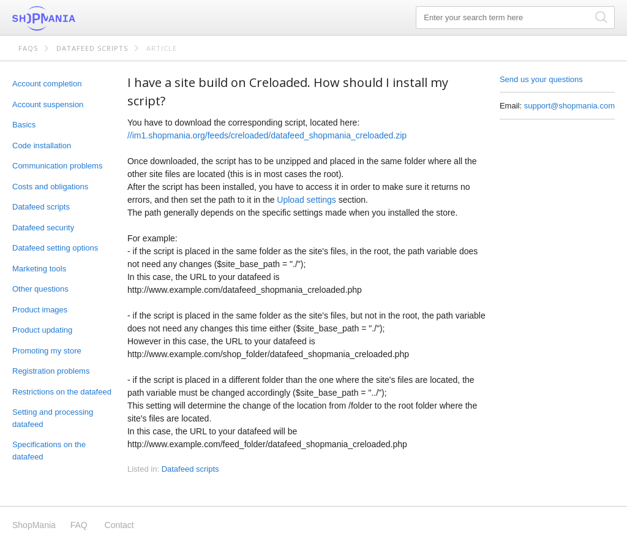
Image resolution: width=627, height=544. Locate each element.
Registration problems (50, 371)
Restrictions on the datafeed (61, 391)
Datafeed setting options (55, 247)
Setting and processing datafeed (52, 418)
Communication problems (57, 165)
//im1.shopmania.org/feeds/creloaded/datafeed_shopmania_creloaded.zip (267, 135)
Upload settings (306, 200)
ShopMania (73, 18)
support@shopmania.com (569, 105)
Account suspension (47, 104)
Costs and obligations (50, 186)
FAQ (79, 525)
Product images (39, 309)
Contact (119, 525)
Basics (24, 124)
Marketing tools (39, 268)
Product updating (42, 329)
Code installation (41, 145)
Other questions (40, 288)
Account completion (46, 83)
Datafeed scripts (92, 48)
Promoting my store (46, 350)
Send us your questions (541, 79)
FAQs (28, 48)
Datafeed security (43, 227)
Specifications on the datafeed (49, 450)
